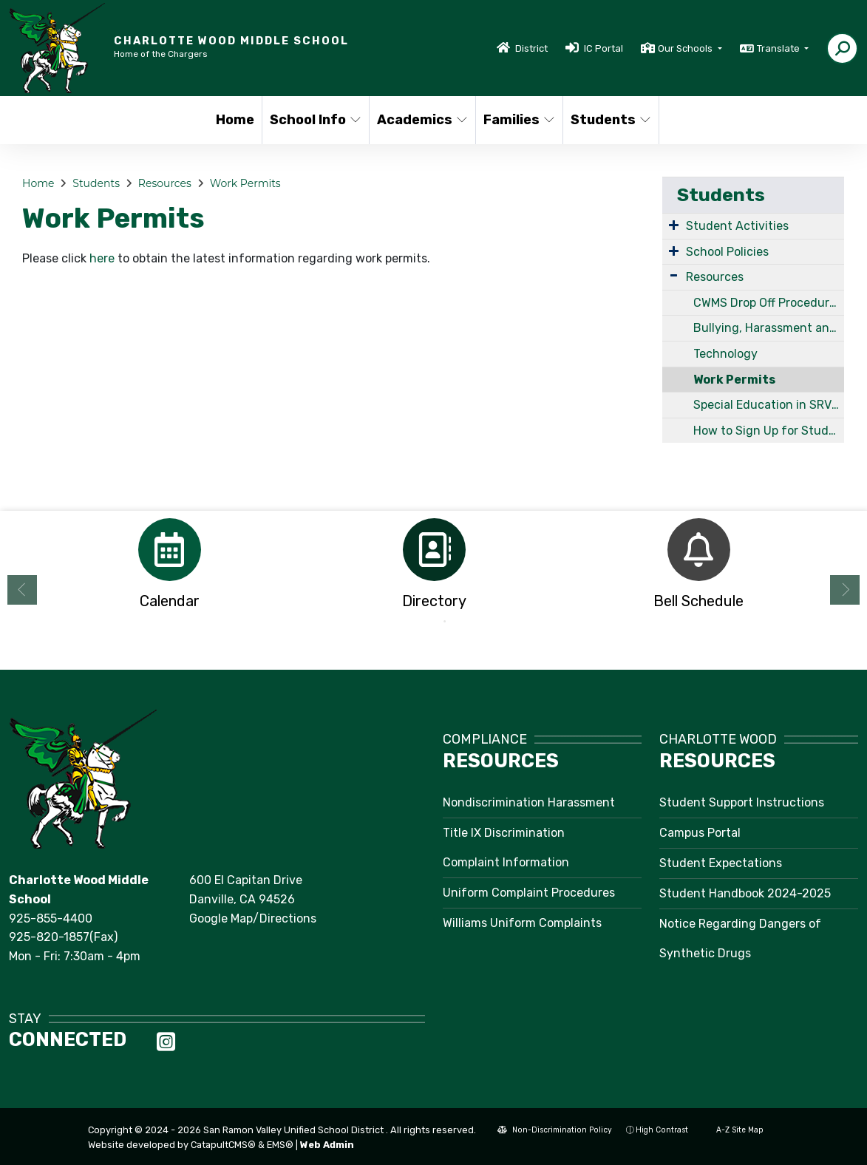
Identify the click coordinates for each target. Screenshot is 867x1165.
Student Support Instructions (741, 802)
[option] (169, 568)
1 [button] (422, 621)
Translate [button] (779, 48)
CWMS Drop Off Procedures (767, 303)
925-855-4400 (50, 918)
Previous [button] (22, 590)
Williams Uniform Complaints (522, 923)
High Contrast (662, 1130)
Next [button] (845, 590)
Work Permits (245, 183)
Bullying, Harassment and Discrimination (768, 328)
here (102, 258)
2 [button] (445, 621)
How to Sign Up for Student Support (768, 431)
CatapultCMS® (223, 1144)
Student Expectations (720, 863)
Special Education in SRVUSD (768, 405)
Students (610, 120)
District (531, 48)
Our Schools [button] (686, 48)
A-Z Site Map (733, 1130)
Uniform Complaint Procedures (529, 893)
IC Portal (603, 48)
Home (235, 120)
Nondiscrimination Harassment (529, 802)
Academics (421, 120)
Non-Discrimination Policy (554, 1130)
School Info (314, 120)
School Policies (727, 252)
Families (518, 120)
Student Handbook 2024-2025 (745, 893)
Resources (164, 183)
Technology (725, 354)
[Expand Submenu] (674, 225)
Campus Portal (700, 833)
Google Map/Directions (252, 918)
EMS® (280, 1144)
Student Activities (737, 226)
